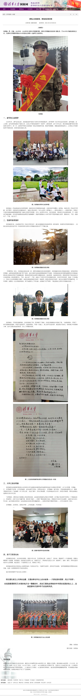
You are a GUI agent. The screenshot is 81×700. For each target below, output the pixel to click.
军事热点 (21, 9)
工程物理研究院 (39, 680)
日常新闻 (30, 9)
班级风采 (47, 9)
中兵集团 (32, 680)
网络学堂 (21, 682)
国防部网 (10, 680)
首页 (4, 9)
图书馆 (31, 682)
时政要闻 (12, 9)
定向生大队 (64, 9)
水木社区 (49, 682)
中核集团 (26, 680)
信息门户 (10, 682)
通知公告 (38, 9)
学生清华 (43, 682)
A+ (76, 14)
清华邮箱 (26, 682)
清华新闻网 (37, 682)
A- (70, 14)
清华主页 (15, 682)
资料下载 (55, 9)
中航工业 (21, 680)
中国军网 (15, 680)
